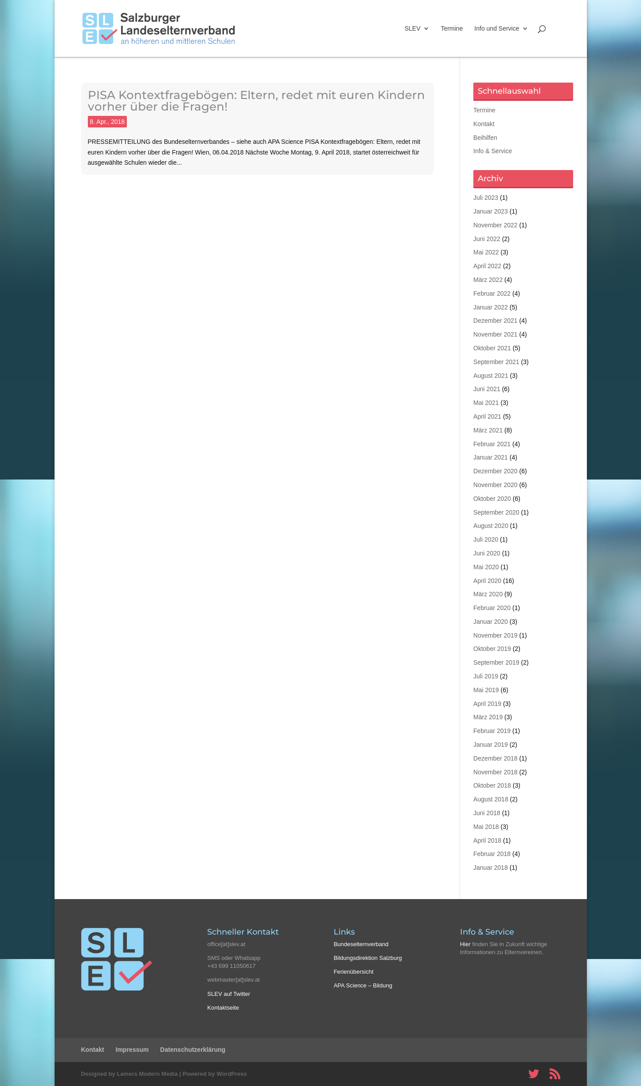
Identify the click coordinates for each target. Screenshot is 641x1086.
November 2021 (495, 334)
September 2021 (496, 361)
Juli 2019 (485, 676)
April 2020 (487, 580)
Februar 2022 (492, 293)
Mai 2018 (486, 826)
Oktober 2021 (492, 348)
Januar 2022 (490, 307)
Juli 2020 (485, 539)
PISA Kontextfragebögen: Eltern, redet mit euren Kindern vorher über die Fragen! (256, 101)
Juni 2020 (486, 553)
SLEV (413, 28)
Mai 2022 (486, 252)
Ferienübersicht (354, 971)
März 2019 (488, 717)
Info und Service (496, 28)
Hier (465, 944)
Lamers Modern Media (147, 1073)
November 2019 (495, 635)
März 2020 (488, 594)
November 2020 (495, 484)
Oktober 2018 (492, 785)
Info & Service (492, 151)
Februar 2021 (492, 444)
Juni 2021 (486, 388)
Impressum (132, 1049)
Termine (452, 28)
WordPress (231, 1073)
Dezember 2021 (495, 320)
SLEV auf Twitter (228, 994)
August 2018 (490, 799)
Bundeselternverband (361, 944)
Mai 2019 (486, 690)
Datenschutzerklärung (192, 1049)
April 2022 (487, 266)
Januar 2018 (490, 867)
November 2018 (495, 772)
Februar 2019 (492, 730)
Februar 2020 (492, 607)
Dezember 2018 (495, 758)
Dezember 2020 (495, 471)
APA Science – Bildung (363, 985)
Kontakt (483, 123)
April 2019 (487, 703)
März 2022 (488, 279)
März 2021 (488, 430)
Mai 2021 (486, 402)
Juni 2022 (486, 238)
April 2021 (487, 416)
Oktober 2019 (492, 648)
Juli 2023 (485, 197)
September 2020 (496, 512)
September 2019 (496, 662)
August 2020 (490, 525)
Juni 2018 (486, 812)
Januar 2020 (490, 621)
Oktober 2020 (492, 498)
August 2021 (490, 375)
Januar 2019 (490, 744)
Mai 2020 (486, 567)
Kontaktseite (223, 1007)
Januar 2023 (490, 211)
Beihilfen (485, 137)
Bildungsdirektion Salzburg (368, 958)
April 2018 (487, 840)
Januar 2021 (490, 457)
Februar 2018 (492, 853)
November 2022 (495, 225)
